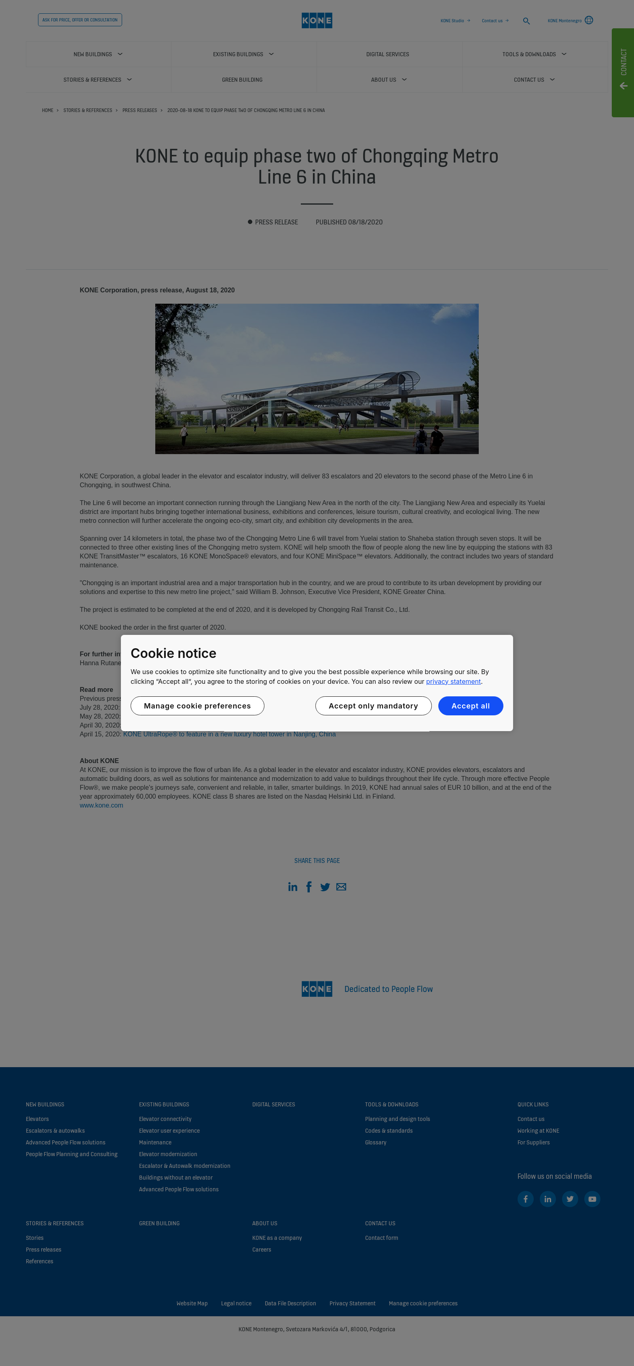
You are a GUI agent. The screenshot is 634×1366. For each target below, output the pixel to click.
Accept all (471, 706)
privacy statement (453, 681)
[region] (317, 683)
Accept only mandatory (373, 706)
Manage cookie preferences (197, 706)
